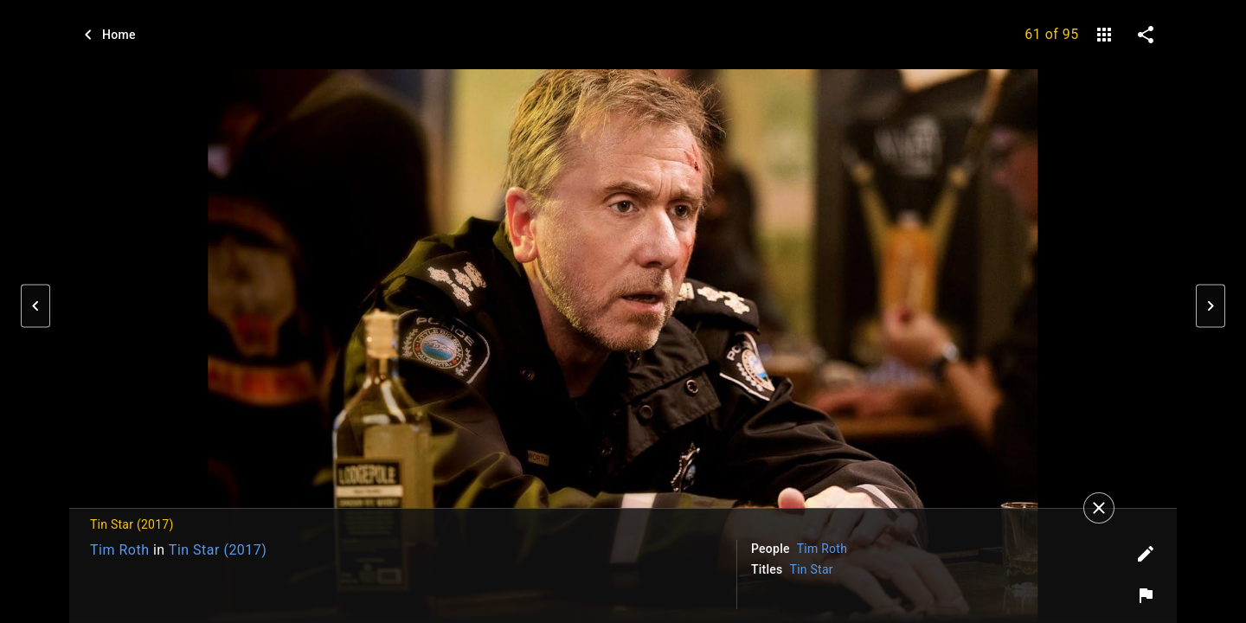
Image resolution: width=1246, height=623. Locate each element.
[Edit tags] (1145, 554)
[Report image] (1145, 595)
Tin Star (811, 569)
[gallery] (1104, 34)
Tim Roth (119, 550)
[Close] (1098, 507)
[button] (35, 306)
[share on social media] (1145, 34)
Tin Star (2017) (218, 550)
